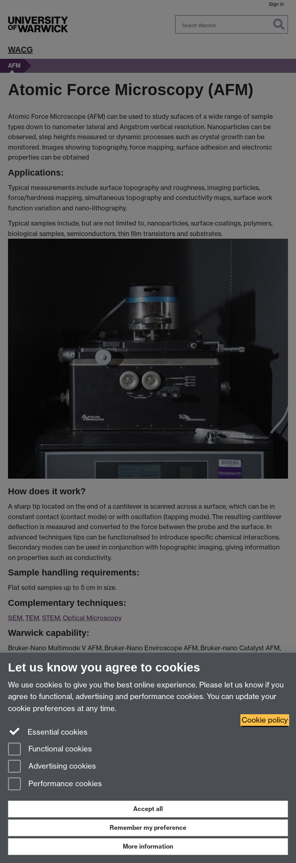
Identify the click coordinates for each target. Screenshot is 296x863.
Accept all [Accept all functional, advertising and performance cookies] (148, 809)
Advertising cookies (52, 766)
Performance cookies (55, 784)
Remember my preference (148, 827)
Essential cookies (48, 731)
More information (148, 846)
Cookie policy (265, 720)
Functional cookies (50, 749)
